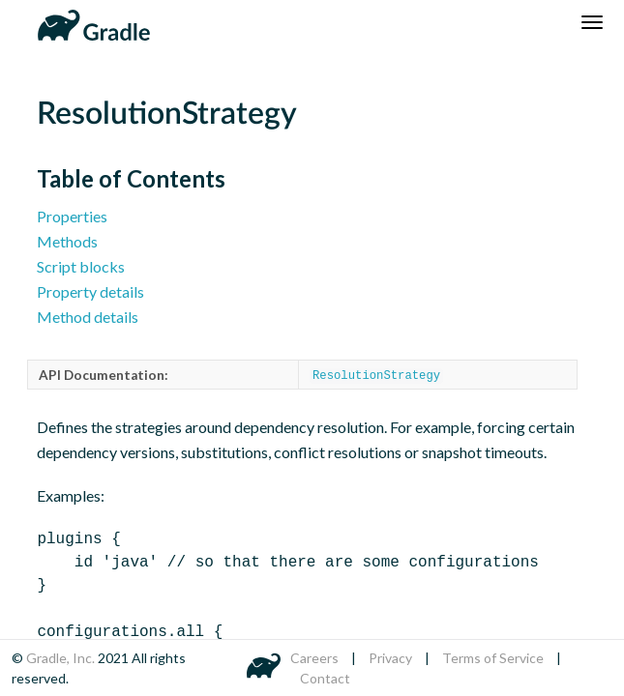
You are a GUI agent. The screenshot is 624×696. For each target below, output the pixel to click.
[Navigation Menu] (592, 22)
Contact (325, 678)
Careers (314, 658)
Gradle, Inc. (62, 658)
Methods (67, 241)
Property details (90, 291)
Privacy (390, 658)
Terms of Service (493, 658)
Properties (72, 216)
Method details (87, 316)
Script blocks (81, 266)
